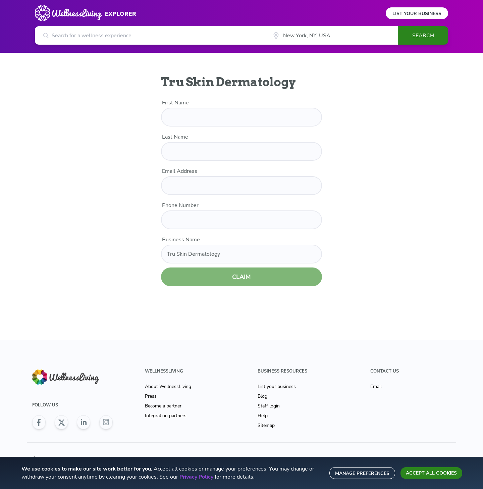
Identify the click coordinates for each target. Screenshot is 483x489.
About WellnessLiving (168, 386)
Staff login (269, 406)
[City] (332, 35)
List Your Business (416, 13)
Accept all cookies (431, 473)
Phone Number (180, 205)
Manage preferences (362, 473)
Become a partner (163, 406)
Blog (262, 396)
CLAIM (241, 277)
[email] (241, 185)
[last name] (241, 151)
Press (151, 396)
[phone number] (241, 219)
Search (423, 35)
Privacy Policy (196, 477)
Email (376, 386)
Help (263, 415)
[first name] (241, 117)
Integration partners (165, 415)
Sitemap (266, 425)
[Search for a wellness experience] (150, 35)
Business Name (181, 239)
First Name (175, 102)
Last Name (175, 137)
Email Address (179, 171)
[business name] (241, 254)
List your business (277, 386)
